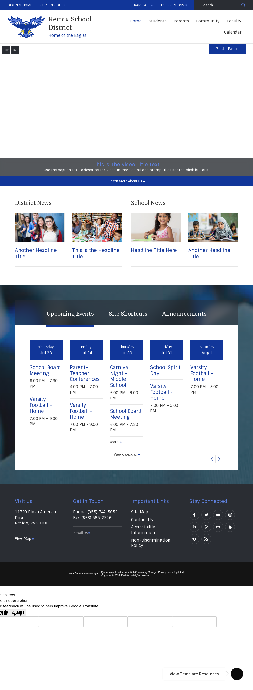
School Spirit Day (165, 370)
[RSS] (206, 539)
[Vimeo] (194, 539)
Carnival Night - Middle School (120, 376)
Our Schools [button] (51, 5)
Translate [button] (141, 5)
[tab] (70, 312)
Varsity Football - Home (41, 405)
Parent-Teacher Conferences (85, 373)
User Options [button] (172, 5)
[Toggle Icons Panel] (227, 49)
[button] (237, 674)
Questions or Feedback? (114, 572)
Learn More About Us (125, 181)
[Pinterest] (206, 527)
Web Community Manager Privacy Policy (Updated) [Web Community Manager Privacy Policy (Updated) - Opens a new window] (157, 572)
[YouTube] (218, 515)
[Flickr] (218, 527)
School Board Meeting (45, 370)
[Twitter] (206, 515)
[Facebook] (194, 515)
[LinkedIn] (194, 527)
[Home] (135, 21)
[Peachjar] (230, 527)
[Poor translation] (18, 612)
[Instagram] (230, 515)
